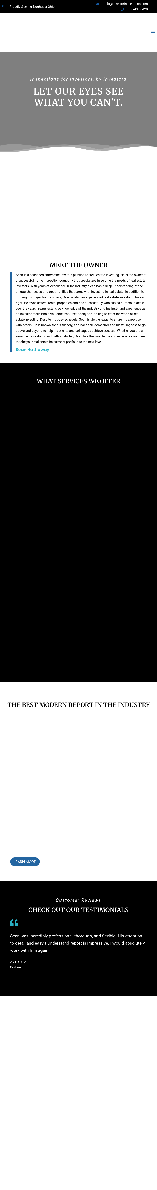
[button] (106, 32)
